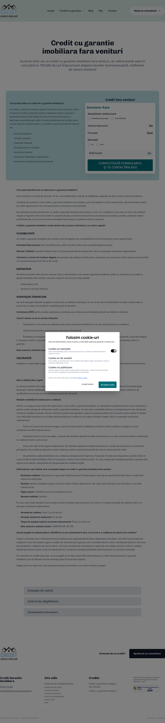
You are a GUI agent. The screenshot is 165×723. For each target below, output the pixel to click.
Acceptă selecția (87, 384)
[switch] (114, 350)
